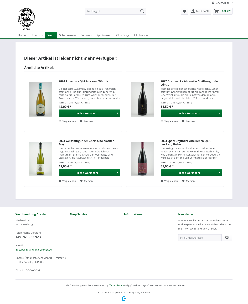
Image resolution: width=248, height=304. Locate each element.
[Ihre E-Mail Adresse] (200, 237)
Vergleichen (67, 121)
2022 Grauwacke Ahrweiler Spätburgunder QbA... (190, 82)
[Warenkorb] (222, 11)
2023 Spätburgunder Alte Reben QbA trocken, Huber (185, 142)
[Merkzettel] (184, 11)
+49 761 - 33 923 (28, 237)
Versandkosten (116, 285)
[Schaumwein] (67, 35)
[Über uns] (36, 35)
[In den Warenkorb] (89, 113)
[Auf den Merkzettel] (86, 121)
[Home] (22, 35)
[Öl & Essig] (122, 35)
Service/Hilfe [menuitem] (221, 2)
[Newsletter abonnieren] (226, 237)
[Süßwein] (86, 35)
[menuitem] (115, 13)
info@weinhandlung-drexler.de (34, 249)
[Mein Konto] (200, 11)
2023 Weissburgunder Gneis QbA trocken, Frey (87, 142)
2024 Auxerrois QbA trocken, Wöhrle (83, 81)
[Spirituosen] (104, 35)
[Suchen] (142, 11)
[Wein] (51, 35)
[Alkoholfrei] (140, 35)
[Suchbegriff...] (115, 11)
